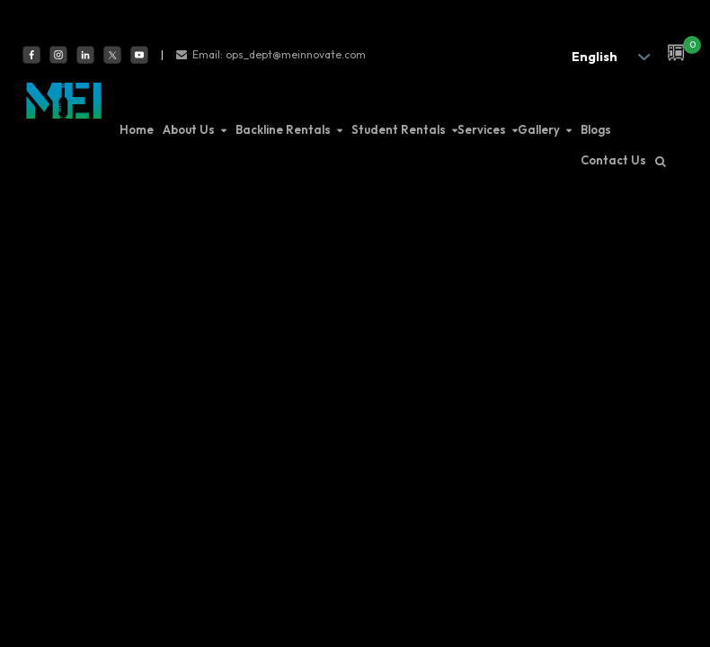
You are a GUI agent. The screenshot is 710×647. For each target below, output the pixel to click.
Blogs (596, 129)
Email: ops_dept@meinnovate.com (279, 54)
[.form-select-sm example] (606, 56)
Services (481, 129)
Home (137, 129)
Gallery (539, 129)
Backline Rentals (283, 129)
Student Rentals (398, 129)
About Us (189, 129)
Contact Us (613, 160)
